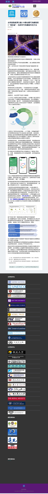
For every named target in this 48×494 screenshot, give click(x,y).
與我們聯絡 (23, 489)
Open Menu (34, 6)
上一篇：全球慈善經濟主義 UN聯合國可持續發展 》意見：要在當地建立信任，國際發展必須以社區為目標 (24, 258)
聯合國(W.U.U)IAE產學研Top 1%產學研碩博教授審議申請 (24, 267)
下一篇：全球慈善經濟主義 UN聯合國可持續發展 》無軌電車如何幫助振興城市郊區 (24, 262)
